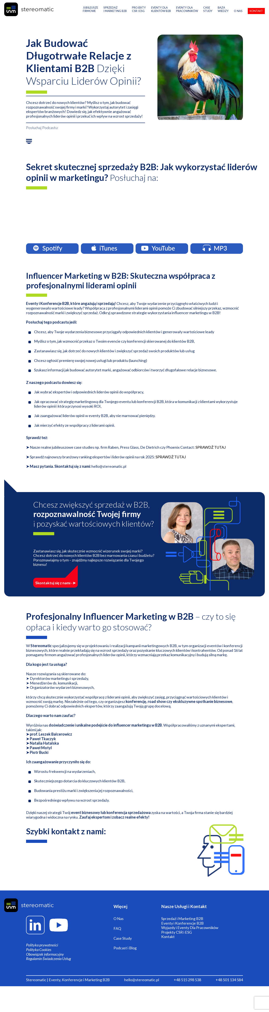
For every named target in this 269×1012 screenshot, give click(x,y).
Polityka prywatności (42, 955)
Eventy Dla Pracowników (187, 14)
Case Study (207, 14)
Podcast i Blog (125, 961)
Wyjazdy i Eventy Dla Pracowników (189, 941)
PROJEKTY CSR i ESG (139, 14)
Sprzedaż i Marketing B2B (115, 14)
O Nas (238, 15)
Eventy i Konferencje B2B (182, 936)
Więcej (121, 912)
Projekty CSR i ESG (176, 945)
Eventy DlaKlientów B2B (161, 14)
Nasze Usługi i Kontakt (187, 912)
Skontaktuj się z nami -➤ (68, 584)
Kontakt (256, 15)
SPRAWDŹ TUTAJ (210, 452)
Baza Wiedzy (223, 14)
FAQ (117, 941)
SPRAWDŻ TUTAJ (171, 462)
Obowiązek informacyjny (45, 964)
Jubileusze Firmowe (90, 14)
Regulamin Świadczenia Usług (48, 968)
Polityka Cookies (38, 959)
